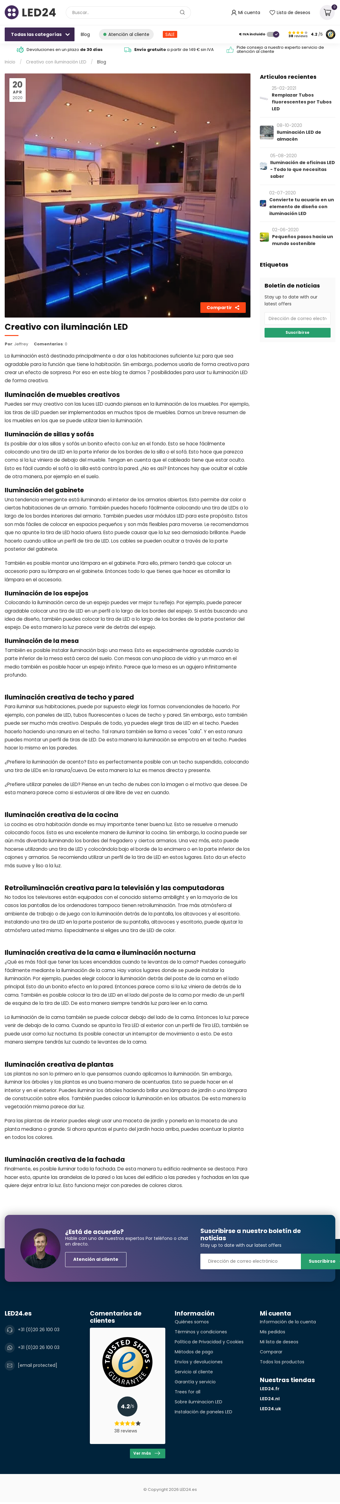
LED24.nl (270, 1399)
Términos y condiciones (201, 1332)
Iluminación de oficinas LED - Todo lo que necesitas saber (302, 169)
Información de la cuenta (288, 1322)
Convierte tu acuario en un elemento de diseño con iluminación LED (301, 207)
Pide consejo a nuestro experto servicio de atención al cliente (280, 49)
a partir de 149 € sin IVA (174, 50)
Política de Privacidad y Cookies (209, 1342)
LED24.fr (270, 1389)
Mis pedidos (272, 1332)
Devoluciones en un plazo (65, 50)
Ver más (146, 1453)
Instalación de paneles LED (203, 1412)
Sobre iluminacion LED (198, 1402)
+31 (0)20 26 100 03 (38, 1329)
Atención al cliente (95, 1259)
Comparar (271, 1352)
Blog (85, 34)
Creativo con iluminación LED (56, 62)
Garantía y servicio (195, 1382)
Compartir (223, 307)
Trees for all (187, 1392)
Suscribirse (297, 332)
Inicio (10, 62)
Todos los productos (282, 1362)
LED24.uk (270, 1409)
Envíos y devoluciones (199, 1362)
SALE (170, 34)
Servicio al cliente (194, 1372)
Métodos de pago (194, 1352)
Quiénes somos (192, 1322)
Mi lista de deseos (279, 1342)
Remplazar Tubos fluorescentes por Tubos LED (302, 102)
